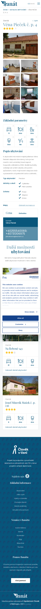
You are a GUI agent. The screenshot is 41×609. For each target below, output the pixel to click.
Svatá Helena (20, 528)
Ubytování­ (20, 491)
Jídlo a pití (21, 494)
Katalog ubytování (18, 10)
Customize (20, 324)
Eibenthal (20, 543)
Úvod (5, 10)
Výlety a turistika (20, 498)
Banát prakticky (21, 506)
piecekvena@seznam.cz (15, 236)
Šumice (20, 547)
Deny (20, 330)
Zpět (36, 21)
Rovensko (20, 535)
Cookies (28, 604)
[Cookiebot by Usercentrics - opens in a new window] (29, 277)
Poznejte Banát (21, 502)
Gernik (20, 532)
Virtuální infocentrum (20, 510)
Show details (29, 312)
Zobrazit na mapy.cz (27, 205)
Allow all (20, 318)
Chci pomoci (20, 580)
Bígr (20, 539)
